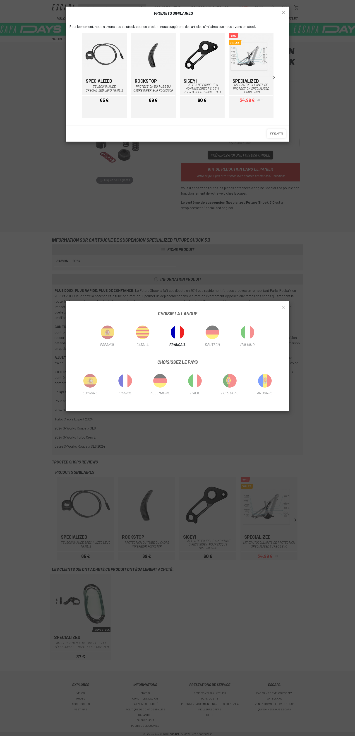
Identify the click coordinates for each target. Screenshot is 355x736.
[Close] (283, 307)
